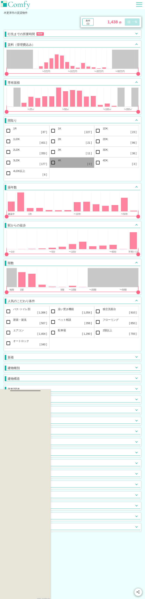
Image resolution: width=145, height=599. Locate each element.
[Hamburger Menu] (139, 4)
